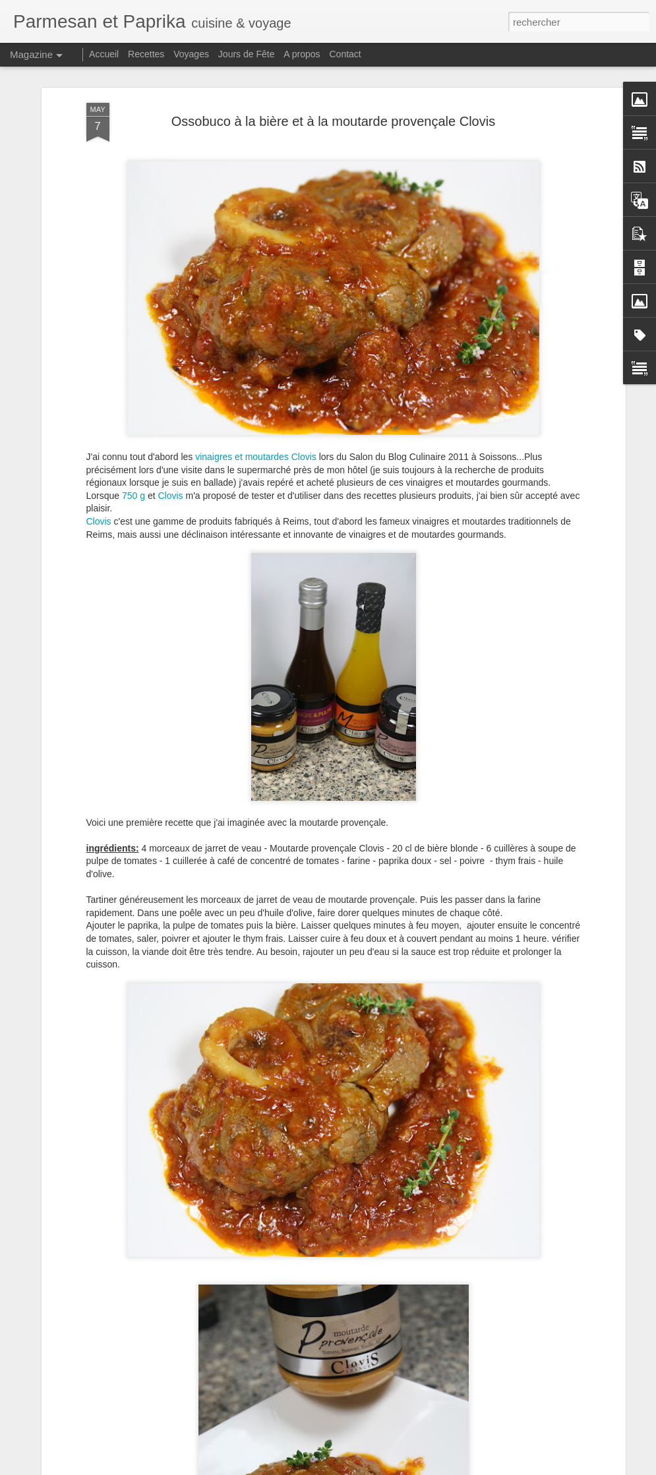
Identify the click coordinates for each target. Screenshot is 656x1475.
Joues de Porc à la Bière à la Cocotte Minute (308, 1310)
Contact (345, 54)
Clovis (172, 422)
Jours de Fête (246, 54)
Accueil (104, 54)
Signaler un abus (458, 1468)
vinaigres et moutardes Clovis (255, 383)
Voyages (191, 54)
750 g (133, 422)
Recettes (146, 54)
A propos (301, 54)
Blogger (415, 1468)
